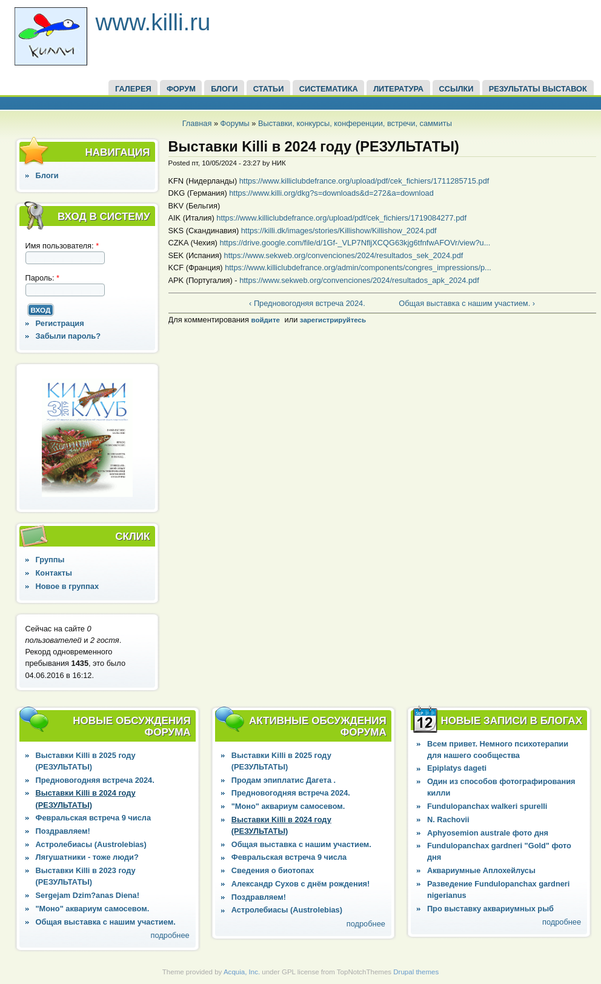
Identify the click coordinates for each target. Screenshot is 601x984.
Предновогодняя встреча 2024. (95, 780)
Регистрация (60, 323)
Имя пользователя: (62, 245)
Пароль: (42, 277)
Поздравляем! (63, 831)
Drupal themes (416, 972)
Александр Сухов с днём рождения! (300, 883)
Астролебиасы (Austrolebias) (91, 844)
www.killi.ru (153, 22)
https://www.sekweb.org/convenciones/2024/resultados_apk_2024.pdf (359, 280)
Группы (50, 559)
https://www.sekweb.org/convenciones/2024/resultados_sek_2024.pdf (343, 255)
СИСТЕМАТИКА (328, 88)
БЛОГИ (224, 88)
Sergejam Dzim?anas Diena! (87, 895)
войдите (265, 320)
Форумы (235, 123)
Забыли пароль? (68, 336)
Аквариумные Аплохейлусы (481, 870)
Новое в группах (67, 586)
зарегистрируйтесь (333, 320)
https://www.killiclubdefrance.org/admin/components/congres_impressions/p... (358, 267)
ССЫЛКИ (456, 88)
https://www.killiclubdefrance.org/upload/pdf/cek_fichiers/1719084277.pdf (341, 217)
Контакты (54, 572)
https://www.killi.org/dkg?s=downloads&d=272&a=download (331, 193)
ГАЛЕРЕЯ (133, 88)
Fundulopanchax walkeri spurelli (487, 806)
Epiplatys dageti (456, 768)
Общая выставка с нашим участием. (106, 921)
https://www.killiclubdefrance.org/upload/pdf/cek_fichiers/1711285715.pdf (364, 180)
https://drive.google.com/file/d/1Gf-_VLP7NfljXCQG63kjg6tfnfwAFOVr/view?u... (354, 242)
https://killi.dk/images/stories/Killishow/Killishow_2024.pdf (339, 230)
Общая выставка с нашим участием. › (467, 303)
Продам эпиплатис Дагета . (283, 780)
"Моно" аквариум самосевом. (93, 908)
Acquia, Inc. (242, 972)
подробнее (170, 935)
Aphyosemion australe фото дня (487, 832)
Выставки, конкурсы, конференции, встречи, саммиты (355, 123)
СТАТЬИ (268, 88)
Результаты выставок (538, 88)
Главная (197, 123)
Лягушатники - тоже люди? (87, 857)
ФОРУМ (181, 88)
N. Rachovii (448, 819)
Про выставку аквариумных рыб (490, 908)
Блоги (47, 175)
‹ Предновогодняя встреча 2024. (307, 303)
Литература (398, 88)
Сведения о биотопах (272, 870)
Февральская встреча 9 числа (93, 817)
